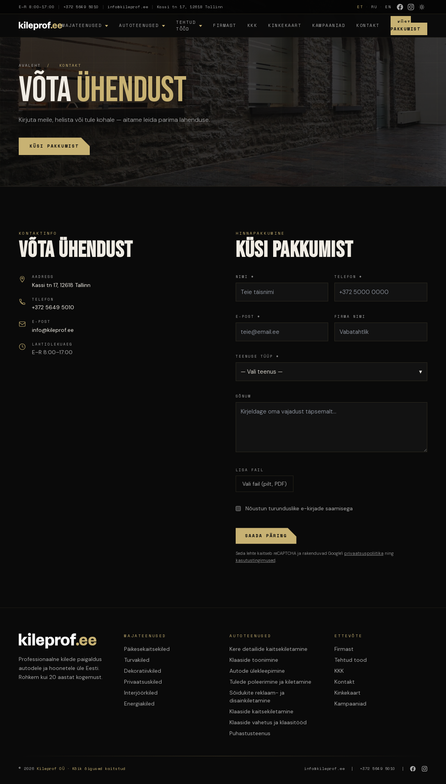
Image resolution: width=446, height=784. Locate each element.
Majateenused (82, 25)
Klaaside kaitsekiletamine (261, 711)
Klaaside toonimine (253, 659)
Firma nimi (350, 316)
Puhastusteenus (249, 733)
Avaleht (30, 65)
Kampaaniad (328, 25)
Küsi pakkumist (54, 146)
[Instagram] (410, 7)
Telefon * (348, 276)
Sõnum (243, 396)
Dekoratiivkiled (142, 670)
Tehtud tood (350, 659)
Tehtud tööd (186, 25)
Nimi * (245, 276)
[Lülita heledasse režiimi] (421, 7)
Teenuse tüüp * (257, 356)
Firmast (224, 25)
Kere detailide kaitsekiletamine (268, 648)
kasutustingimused (255, 560)
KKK (252, 25)
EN (388, 7)
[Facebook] (399, 7)
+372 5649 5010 (81, 7)
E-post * (248, 316)
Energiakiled (139, 703)
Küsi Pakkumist (406, 25)
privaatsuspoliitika (364, 553)
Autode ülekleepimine (257, 670)
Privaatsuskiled (143, 681)
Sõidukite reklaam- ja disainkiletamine (256, 696)
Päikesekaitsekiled (147, 648)
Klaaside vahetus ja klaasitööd (268, 722)
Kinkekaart (284, 25)
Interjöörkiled (141, 692)
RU (374, 7)
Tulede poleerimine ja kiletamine (270, 681)
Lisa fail (250, 469)
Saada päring (266, 536)
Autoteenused (139, 25)
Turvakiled (136, 659)
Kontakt (368, 25)
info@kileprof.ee (127, 7)
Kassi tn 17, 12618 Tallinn (190, 7)
